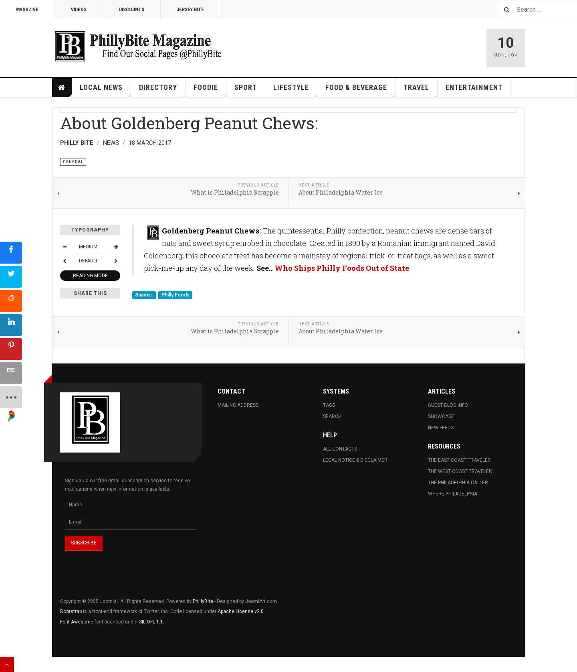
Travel (420, 90)
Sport (245, 87)
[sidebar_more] (11, 397)
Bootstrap (71, 611)
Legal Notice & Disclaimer (355, 460)
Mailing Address (238, 405)
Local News (105, 90)
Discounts (131, 9)
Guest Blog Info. (448, 405)
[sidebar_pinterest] (11, 349)
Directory (162, 90)
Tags (329, 405)
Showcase (441, 416)
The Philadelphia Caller (458, 482)
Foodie (210, 90)
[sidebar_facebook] (11, 253)
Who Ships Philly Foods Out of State (341, 268)
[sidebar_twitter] (11, 277)
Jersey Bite (190, 9)
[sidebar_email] (11, 373)
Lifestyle (295, 90)
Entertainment (474, 87)
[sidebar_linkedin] (11, 325)
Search (332, 416)
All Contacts (340, 449)
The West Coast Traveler (460, 471)
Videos (79, 9)
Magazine (27, 9)
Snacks (144, 295)
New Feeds (441, 427)
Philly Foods (175, 295)
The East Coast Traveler (459, 460)
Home (62, 87)
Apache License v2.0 (241, 611)
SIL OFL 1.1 (151, 622)
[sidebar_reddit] (11, 301)
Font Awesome (76, 622)
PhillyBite (203, 601)
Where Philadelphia (452, 494)
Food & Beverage (360, 90)
